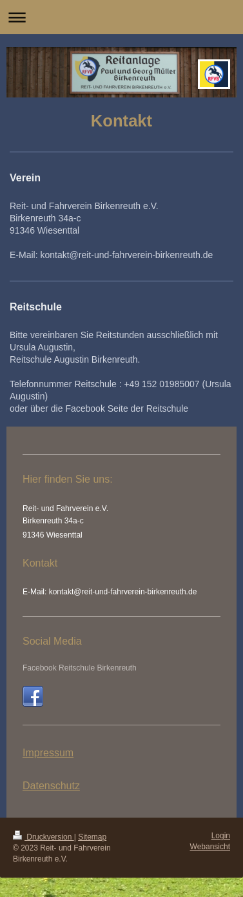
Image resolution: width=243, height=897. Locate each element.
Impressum (48, 752)
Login (220, 835)
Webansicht (210, 846)
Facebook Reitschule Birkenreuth (80, 667)
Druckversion (43, 837)
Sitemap (92, 837)
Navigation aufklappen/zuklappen (121, 17)
